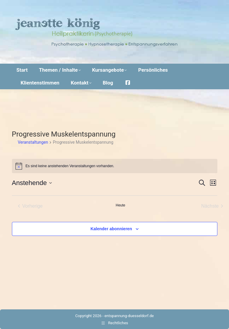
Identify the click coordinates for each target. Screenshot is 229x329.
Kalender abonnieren (111, 228)
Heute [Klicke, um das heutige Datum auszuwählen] (120, 205)
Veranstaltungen (33, 142)
